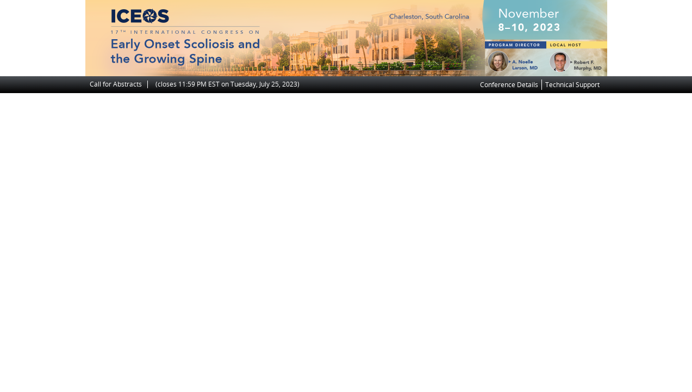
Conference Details (509, 84)
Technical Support (572, 84)
